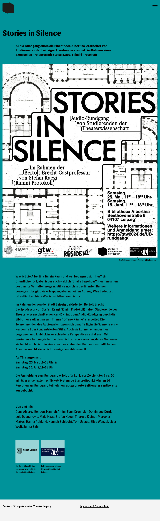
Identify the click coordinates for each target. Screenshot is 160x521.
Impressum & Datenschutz (94, 506)
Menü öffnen (155, 7)
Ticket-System (59, 380)
